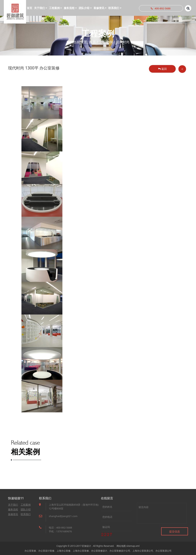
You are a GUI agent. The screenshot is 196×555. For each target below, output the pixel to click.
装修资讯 (13, 514)
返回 (162, 69)
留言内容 (162, 513)
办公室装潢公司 (163, 550)
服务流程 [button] (70, 8)
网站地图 (121, 546)
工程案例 (106, 42)
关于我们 (13, 504)
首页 (29, 8)
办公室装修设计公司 (119, 550)
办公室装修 (30, 550)
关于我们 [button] (40, 8)
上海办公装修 (63, 550)
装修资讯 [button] (100, 8)
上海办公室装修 (81, 550)
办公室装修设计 (99, 550)
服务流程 (13, 509)
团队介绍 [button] (85, 8)
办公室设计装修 (46, 550)
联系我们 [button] (114, 8)
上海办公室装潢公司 (142, 550)
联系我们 (26, 514)
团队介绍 (26, 509)
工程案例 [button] (55, 8)
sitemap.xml (133, 546)
